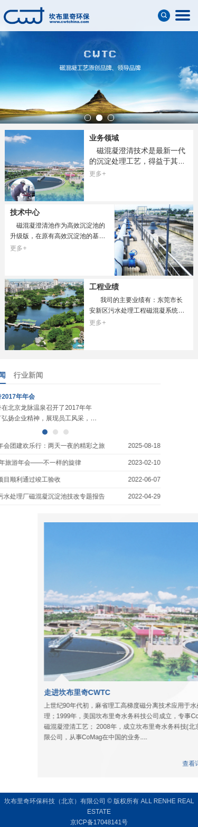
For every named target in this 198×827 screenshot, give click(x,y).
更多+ (97, 173)
